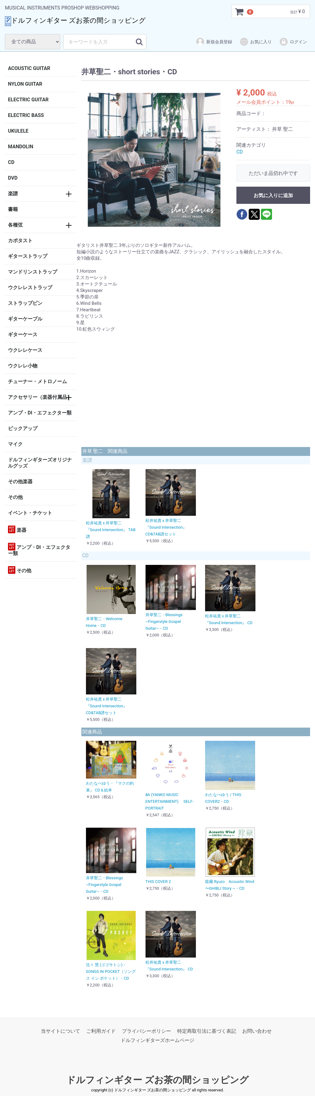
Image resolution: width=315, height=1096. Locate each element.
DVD (13, 178)
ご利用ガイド (101, 1031)
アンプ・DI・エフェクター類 (40, 413)
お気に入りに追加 (273, 195)
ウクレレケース (25, 350)
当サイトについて (60, 1031)
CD (11, 162)
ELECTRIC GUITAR (28, 100)
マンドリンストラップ (32, 272)
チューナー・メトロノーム (37, 381)
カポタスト (20, 240)
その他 (15, 497)
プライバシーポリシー (146, 1031)
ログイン (293, 41)
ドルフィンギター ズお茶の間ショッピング (157, 1080)
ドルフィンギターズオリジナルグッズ (40, 463)
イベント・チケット (30, 513)
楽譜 (13, 193)
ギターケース (22, 334)
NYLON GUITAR (25, 84)
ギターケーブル (25, 319)
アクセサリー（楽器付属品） (40, 397)
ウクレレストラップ (30, 287)
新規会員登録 (214, 41)
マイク (15, 444)
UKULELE (18, 131)
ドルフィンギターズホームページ (157, 1041)
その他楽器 (20, 481)
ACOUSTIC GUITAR (29, 68)
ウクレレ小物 (22, 366)
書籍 (13, 209)
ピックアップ (22, 428)
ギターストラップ (27, 256)
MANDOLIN (20, 147)
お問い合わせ (257, 1031)
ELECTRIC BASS (26, 115)
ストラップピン (25, 303)
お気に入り (255, 41)
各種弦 (15, 225)
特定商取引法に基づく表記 (206, 1031)
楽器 (17, 529)
